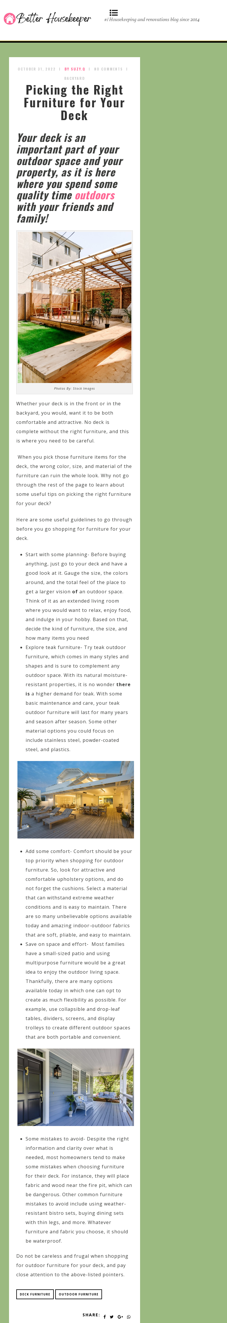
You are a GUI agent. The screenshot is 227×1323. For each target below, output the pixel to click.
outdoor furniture (79, 1294)
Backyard (74, 78)
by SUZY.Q (75, 68)
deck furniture (35, 1294)
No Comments (108, 68)
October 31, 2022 (37, 68)
